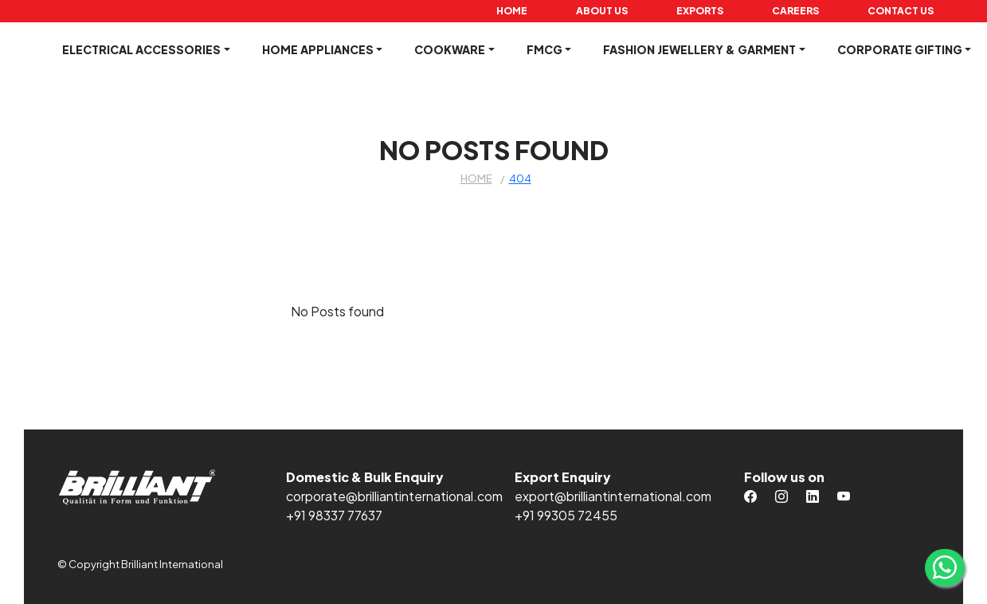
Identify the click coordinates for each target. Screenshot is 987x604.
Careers (795, 11)
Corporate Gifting (899, 49)
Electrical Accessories (141, 49)
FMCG (544, 49)
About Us (602, 11)
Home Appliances (318, 49)
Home (511, 11)
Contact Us (901, 11)
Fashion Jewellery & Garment (699, 49)
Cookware (449, 49)
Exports (699, 11)
